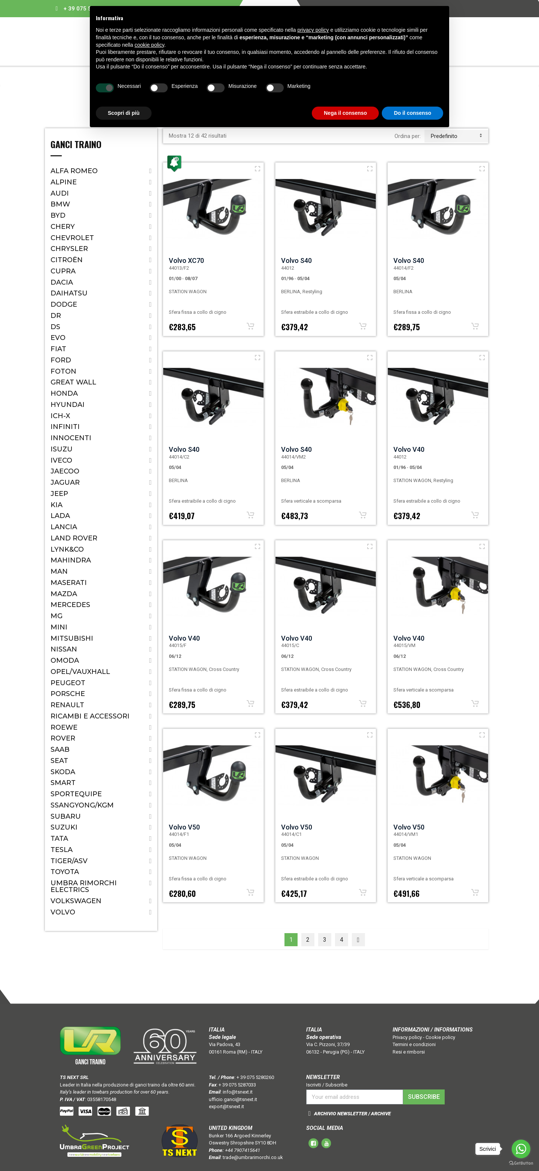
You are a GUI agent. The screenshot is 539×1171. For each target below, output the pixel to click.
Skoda (63, 772)
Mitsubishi (72, 638)
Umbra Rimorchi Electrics (84, 886)
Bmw (60, 204)
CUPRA (63, 271)
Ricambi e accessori (90, 716)
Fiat (58, 349)
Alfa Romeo (74, 171)
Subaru (66, 816)
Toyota (65, 871)
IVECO (61, 460)
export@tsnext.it (226, 1106)
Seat (59, 760)
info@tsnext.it (238, 1092)
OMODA (65, 660)
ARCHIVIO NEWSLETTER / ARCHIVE (352, 1113)
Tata (59, 838)
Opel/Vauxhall (80, 671)
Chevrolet (72, 237)
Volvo (63, 912)
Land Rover (74, 538)
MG (57, 616)
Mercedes (70, 604)
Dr (56, 315)
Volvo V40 (408, 449)
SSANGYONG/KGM (82, 805)
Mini (59, 627)
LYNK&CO (67, 549)
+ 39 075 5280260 (255, 1077)
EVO (58, 337)
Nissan (64, 649)
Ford (61, 360)
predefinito (456, 136)
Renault (67, 705)
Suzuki (64, 827)
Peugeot (68, 683)
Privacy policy (407, 1037)
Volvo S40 (296, 260)
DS (55, 327)
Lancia (64, 527)
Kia (57, 505)
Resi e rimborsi (409, 1052)
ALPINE (64, 182)
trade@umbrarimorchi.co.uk (253, 1157)
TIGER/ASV (69, 861)
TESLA (62, 849)
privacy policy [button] (313, 30)
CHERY (63, 226)
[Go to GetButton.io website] (521, 1163)
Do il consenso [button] (412, 113)
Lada (60, 515)
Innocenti (71, 438)
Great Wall (73, 382)
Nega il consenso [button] (345, 113)
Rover (63, 738)
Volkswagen (76, 901)
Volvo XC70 (186, 260)
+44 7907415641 (242, 1150)
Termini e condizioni (414, 1044)
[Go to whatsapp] (521, 1149)
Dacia (62, 282)
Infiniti (65, 426)
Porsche (68, 693)
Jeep (59, 493)
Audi (60, 193)
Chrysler (69, 248)
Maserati (69, 582)
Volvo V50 (184, 827)
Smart (63, 782)
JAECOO (65, 471)
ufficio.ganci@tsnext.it (233, 1099)
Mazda (64, 594)
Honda (64, 393)
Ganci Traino (76, 145)
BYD (58, 215)
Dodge (64, 304)
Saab (60, 749)
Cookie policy (440, 1037)
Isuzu (62, 449)
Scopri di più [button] (124, 113)
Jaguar (65, 482)
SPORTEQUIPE (76, 794)
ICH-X (60, 416)
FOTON (63, 371)
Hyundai (68, 404)
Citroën (67, 260)
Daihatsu (69, 293)
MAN (59, 571)
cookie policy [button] (149, 45)
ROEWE (64, 727)
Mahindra (71, 560)
